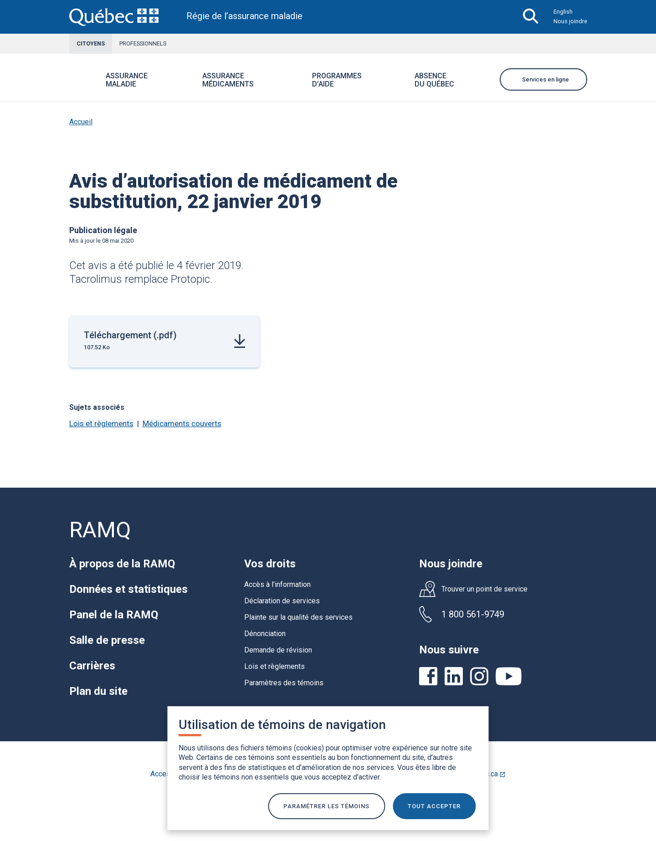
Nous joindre (570, 21)
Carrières (92, 665)
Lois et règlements (101, 423)
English (563, 11)
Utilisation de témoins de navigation (282, 723)
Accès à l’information (277, 584)
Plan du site (98, 691)
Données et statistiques (128, 589)
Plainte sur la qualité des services (298, 617)
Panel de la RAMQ (113, 614)
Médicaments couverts (182, 423)
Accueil (80, 121)
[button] (158, 86)
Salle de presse (107, 640)
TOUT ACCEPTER (436, 805)
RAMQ (100, 530)
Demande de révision (278, 650)
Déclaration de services (282, 600)
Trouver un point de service (484, 589)
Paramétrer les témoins (326, 805)
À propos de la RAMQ (122, 563)
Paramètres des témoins (283, 682)
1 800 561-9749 (472, 614)
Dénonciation (265, 633)
